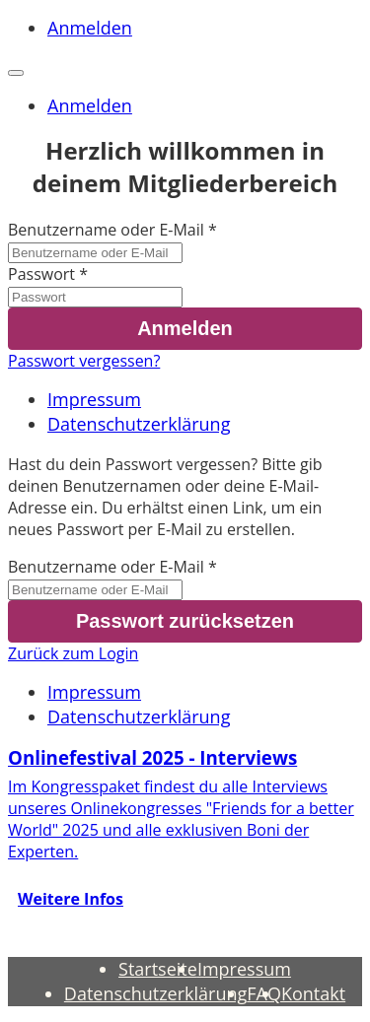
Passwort (41, 274)
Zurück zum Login (73, 653)
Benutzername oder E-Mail (106, 229)
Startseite (157, 969)
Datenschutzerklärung (138, 424)
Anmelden (89, 27)
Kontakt (313, 993)
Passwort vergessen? (84, 361)
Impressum (94, 399)
